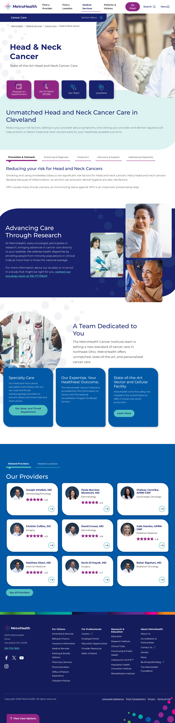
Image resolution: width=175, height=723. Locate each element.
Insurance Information (63, 643)
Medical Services (87, 7)
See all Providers (19, 592)
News (143, 657)
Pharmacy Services (62, 662)
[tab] (21, 158)
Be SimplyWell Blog (151, 662)
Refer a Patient (89, 653)
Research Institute (120, 641)
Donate (145, 652)
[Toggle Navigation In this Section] (55, 17)
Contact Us (146, 647)
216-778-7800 (11, 648)
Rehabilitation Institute (123, 673)
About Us (145, 633)
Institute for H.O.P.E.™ (122, 660)
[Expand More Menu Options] (165, 6)
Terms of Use (164, 699)
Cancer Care (51, 26)
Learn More (124, 413)
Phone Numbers (60, 667)
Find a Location (67, 7)
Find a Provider (47, 7)
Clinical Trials (118, 646)
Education (116, 636)
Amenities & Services (62, 633)
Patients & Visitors (110, 7)
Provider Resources (91, 648)
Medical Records (60, 648)
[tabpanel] (87, 177)
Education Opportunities (94, 643)
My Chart (132, 7)
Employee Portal (90, 638)
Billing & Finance (60, 638)
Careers (85, 633)
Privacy (151, 699)
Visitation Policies (61, 680)
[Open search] (149, 6)
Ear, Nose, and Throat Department (28, 410)
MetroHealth (17, 26)
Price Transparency (136, 699)
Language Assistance (113, 699)
